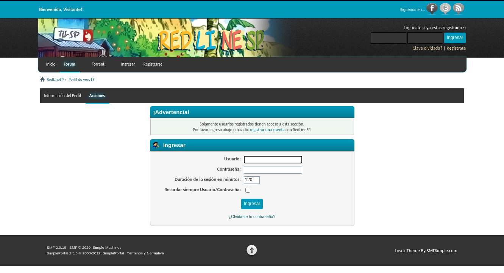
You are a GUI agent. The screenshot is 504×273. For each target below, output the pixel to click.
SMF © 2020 (80, 247)
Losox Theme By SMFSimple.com (426, 250)
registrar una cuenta (267, 129)
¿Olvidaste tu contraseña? (252, 216)
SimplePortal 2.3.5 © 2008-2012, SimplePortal (85, 253)
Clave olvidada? (428, 48)
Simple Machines (107, 247)
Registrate (456, 48)
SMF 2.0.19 (56, 247)
